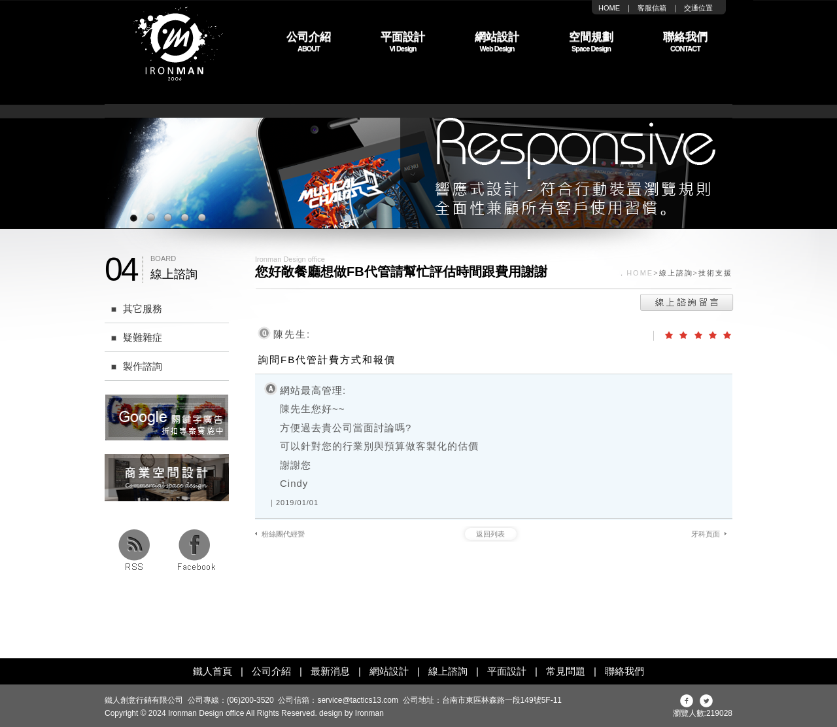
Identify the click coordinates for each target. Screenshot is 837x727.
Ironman (369, 713)
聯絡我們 (624, 671)
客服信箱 (652, 8)
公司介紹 (271, 671)
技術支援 (715, 273)
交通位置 (698, 8)
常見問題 (565, 671)
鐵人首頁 (212, 671)
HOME (609, 8)
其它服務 (133, 308)
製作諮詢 (133, 366)
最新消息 (330, 671)
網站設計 (389, 671)
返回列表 (490, 534)
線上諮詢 (676, 273)
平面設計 (506, 671)
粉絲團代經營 (283, 534)
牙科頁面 (705, 534)
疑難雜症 (133, 337)
